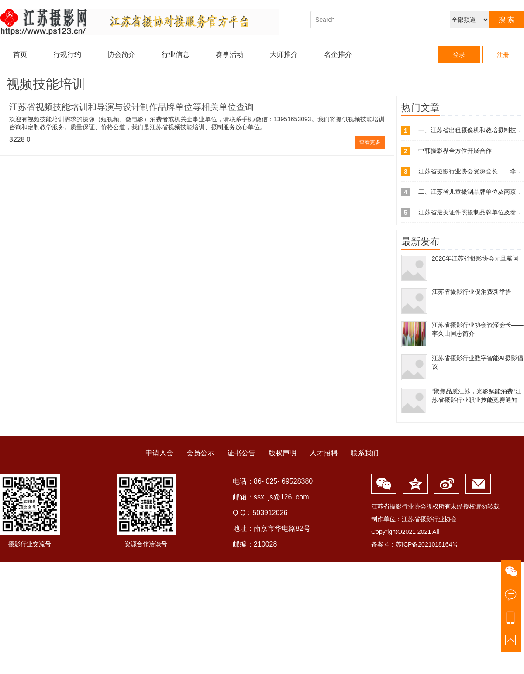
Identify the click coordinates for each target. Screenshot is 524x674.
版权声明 (282, 453)
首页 (20, 54)
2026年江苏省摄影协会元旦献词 (475, 258)
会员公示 (200, 453)
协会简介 (121, 54)
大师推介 (284, 54)
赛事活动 (230, 54)
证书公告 (241, 453)
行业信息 (176, 54)
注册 (503, 54)
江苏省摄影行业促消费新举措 (471, 291)
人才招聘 (324, 453)
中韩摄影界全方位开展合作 (455, 150)
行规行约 (67, 54)
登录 (459, 54)
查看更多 (369, 142)
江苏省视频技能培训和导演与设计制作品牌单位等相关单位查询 (131, 107)
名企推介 (338, 54)
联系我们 (365, 453)
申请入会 (159, 453)
